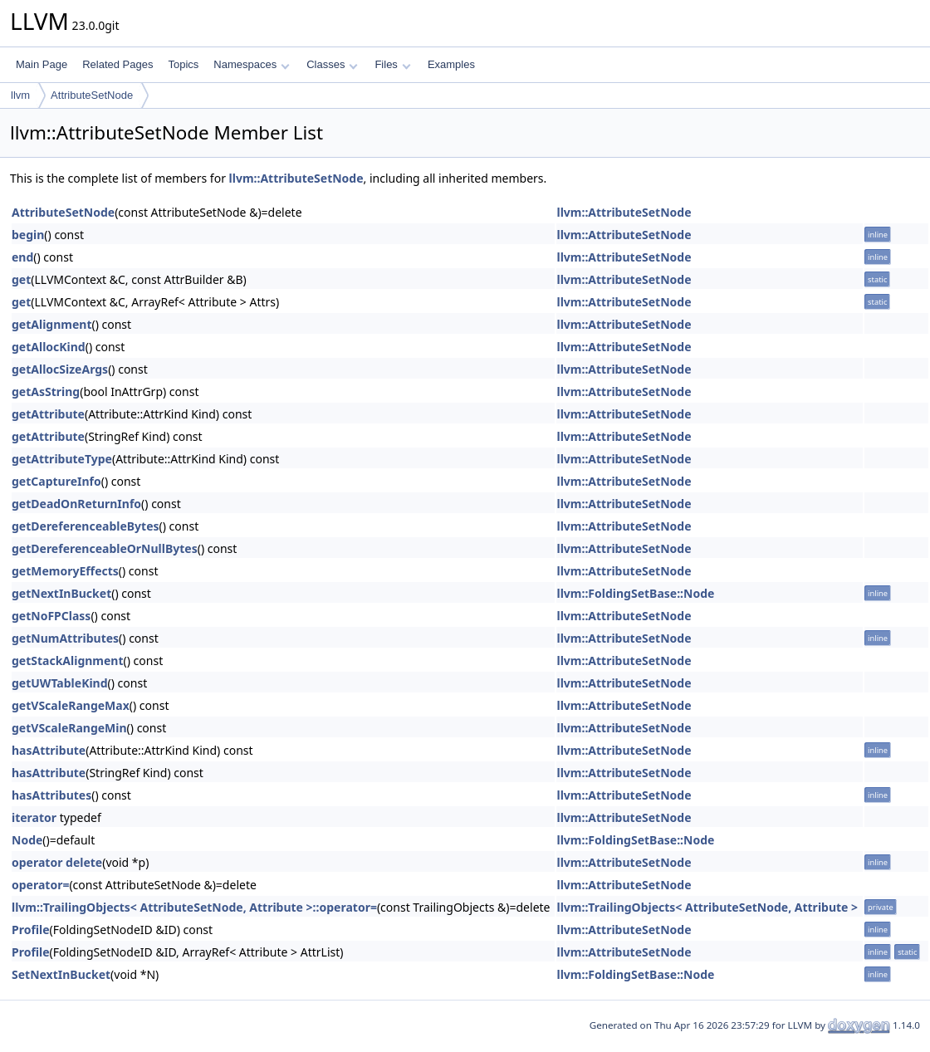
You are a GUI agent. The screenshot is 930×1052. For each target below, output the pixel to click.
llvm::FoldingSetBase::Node (635, 593)
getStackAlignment (68, 660)
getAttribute (48, 414)
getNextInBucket (61, 593)
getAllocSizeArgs (60, 369)
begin (28, 234)
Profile (31, 929)
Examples (451, 64)
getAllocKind (49, 347)
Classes (332, 64)
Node (27, 840)
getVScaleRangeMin (69, 728)
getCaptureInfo (56, 481)
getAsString (46, 391)
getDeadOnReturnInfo (76, 503)
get (21, 279)
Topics (183, 64)
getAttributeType (62, 459)
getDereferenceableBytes (85, 526)
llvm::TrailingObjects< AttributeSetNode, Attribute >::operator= (194, 907)
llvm (20, 95)
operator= (40, 885)
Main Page (41, 64)
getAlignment (51, 324)
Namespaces (251, 64)
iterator (34, 817)
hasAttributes (51, 795)
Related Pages (117, 64)
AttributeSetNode (92, 95)
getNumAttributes (65, 638)
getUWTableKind (60, 683)
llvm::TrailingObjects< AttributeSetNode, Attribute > (707, 907)
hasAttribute (49, 750)
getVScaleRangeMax (71, 705)
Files (392, 64)
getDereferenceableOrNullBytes (105, 548)
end (22, 257)
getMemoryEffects (65, 571)
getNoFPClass (51, 616)
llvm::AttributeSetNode (296, 178)
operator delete (57, 862)
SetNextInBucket (61, 974)
